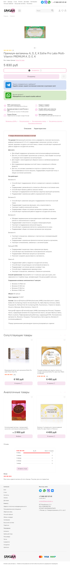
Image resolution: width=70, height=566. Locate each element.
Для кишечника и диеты (39, 121)
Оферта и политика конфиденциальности (15, 506)
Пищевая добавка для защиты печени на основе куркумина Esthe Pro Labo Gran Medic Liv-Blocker (50, 371)
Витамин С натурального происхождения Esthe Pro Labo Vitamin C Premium (49, 428)
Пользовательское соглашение (12, 509)
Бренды (10, 1)
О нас (15, 1)
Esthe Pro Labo (20, 60)
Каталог (12, 16)
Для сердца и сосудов (55, 121)
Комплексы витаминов (35, 123)
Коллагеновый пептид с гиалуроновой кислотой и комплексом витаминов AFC (16, 428)
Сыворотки (7, 542)
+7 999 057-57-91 (58, 2)
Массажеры (7, 536)
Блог (5, 1)
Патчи (5, 539)
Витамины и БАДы (11, 121)
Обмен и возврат (8, 517)
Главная (6, 16)
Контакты (29, 3)
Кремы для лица (8, 534)
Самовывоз (33, 1)
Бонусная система (20, 3)
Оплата (20, 1)
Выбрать (18, 436)
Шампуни (6, 547)
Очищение (6, 544)
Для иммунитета (24, 121)
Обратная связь (8, 512)
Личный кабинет (8, 3)
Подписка (6, 525)
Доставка (26, 1)
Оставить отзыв (22, 469)
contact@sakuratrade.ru (46, 501)
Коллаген (6, 531)
